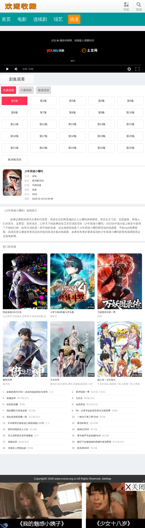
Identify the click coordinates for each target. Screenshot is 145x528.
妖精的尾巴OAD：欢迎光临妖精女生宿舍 (27, 392)
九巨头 (79, 398)
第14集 (101, 124)
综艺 (58, 19)
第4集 (101, 100)
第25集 (130, 147)
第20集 (130, 136)
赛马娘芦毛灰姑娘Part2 (89, 435)
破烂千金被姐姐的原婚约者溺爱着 (94, 442)
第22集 (43, 147)
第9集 (101, 112)
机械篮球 (11, 398)
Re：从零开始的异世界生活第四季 (93, 410)
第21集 (14, 147)
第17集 (43, 136)
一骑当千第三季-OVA (87, 417)
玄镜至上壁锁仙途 (17, 448)
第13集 (72, 124)
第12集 (43, 124)
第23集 (72, 147)
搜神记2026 (83, 429)
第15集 (130, 124)
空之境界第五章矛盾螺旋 (20, 435)
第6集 (14, 112)
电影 (22, 19)
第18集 (72, 136)
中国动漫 (36, 185)
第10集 (130, 112)
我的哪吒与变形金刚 (17, 410)
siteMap (106, 478)
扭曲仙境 (12, 442)
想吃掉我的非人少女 (18, 429)
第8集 (72, 112)
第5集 (130, 100)
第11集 (14, 124)
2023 (34, 194)
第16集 (14, 136)
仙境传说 (80, 404)
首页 (6, 19)
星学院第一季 (82, 392)
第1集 (14, 100)
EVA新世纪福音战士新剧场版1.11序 (26, 423)
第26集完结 (14, 159)
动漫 (74, 19)
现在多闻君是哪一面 (17, 417)
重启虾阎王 (83, 423)
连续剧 (40, 19)
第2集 (43, 100)
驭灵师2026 (83, 448)
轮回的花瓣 (12, 404)
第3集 (72, 100)
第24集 (101, 147)
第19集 (101, 136)
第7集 (43, 112)
